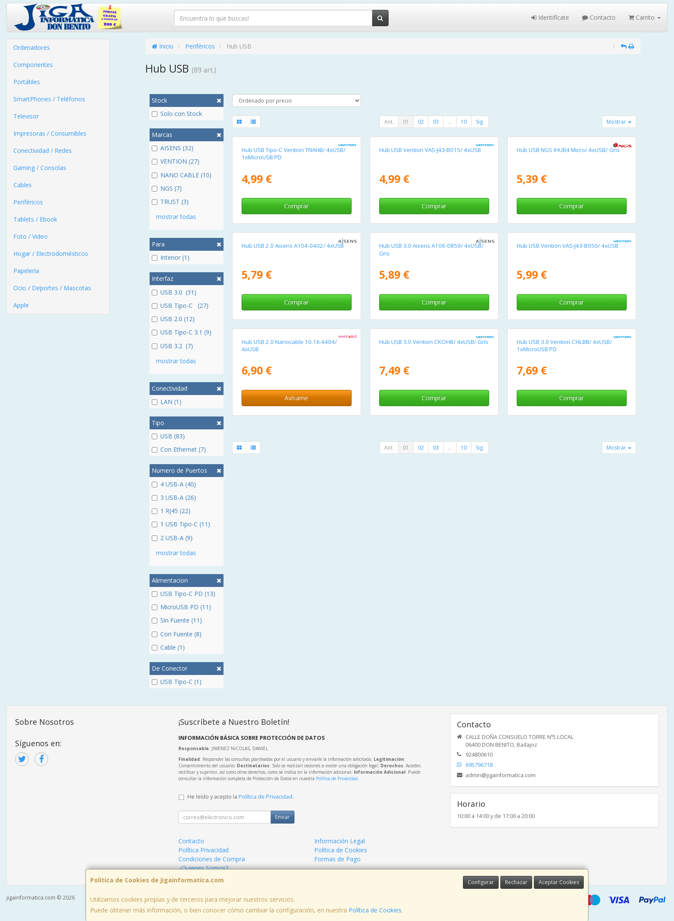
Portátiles (26, 82)
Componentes (33, 65)
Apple (21, 305)
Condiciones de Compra (211, 859)
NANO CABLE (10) (181, 175)
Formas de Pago (337, 859)
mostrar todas (176, 217)
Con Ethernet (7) (179, 449)
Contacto (599, 17)
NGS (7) (167, 188)
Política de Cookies (375, 910)
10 (464, 121)
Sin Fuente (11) (177, 620)
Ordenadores (31, 47)
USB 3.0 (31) (174, 292)
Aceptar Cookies (559, 882)
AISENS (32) (172, 148)
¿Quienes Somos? (203, 868)
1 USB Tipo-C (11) (181, 524)
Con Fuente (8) (177, 634)
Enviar (282, 817)
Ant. (389, 121)
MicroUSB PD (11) (181, 607)
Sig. (480, 121)
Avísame (296, 398)
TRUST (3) (170, 202)
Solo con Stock (177, 113)
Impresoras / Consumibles (49, 133)
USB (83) (168, 436)
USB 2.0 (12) (173, 319)
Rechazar (516, 882)
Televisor (26, 116)
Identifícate (550, 17)
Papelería (26, 271)
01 (406, 121)
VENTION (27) (175, 161)
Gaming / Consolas (39, 168)
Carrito (644, 17)
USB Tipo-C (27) (180, 305)
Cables (22, 185)
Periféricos (28, 202)
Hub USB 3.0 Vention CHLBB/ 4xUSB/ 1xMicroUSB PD (564, 345)
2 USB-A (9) (172, 538)
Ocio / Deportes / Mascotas (52, 288)
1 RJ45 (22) (171, 511)
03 (436, 121)
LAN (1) (166, 402)
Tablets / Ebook (35, 219)
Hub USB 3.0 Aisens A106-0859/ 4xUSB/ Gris (431, 249)
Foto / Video (30, 236)
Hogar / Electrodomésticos (50, 253)
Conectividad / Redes (42, 150)
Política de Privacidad (337, 778)
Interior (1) (171, 257)
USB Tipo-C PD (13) (183, 594)
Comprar (296, 206)
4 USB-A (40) (174, 484)
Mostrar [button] (619, 121)
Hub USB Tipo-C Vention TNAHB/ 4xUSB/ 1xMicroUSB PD (294, 153)
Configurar (481, 882)
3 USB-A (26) (174, 497)
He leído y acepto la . (240, 796)
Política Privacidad (203, 850)
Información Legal (339, 841)
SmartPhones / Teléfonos (49, 99)
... (450, 121)
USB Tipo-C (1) (177, 682)
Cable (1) (168, 647)
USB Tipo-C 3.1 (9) (181, 332)
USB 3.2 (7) (172, 346)
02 (421, 121)
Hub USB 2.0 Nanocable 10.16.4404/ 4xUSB (289, 345)
